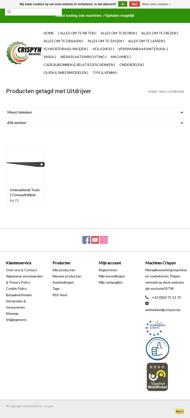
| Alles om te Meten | (77, 33)
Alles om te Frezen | (159, 33)
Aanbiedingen (63, 282)
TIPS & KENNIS (105, 72)
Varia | (50, 57)
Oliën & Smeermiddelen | (66, 72)
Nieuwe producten (66, 276)
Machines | (121, 57)
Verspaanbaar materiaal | (143, 49)
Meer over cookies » (156, 4)
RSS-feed (59, 295)
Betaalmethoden (19, 295)
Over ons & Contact (21, 270)
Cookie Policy (16, 288)
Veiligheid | (103, 49)
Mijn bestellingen (112, 276)
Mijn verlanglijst (111, 282)
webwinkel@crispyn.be (163, 310)
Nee (134, 4)
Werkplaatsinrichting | (83, 57)
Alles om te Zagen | (106, 41)
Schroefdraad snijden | (66, 49)
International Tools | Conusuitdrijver (25, 192)
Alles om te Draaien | (63, 41)
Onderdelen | (131, 65)
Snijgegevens (16, 319)
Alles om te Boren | (119, 33)
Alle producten (63, 270)
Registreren (108, 270)
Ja (122, 4)
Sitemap (12, 313)
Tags (162, 91)
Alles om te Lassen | (146, 41)
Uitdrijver (176, 91)
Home (49, 33)
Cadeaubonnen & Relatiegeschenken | (79, 65)
